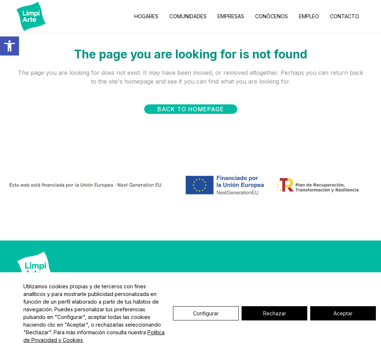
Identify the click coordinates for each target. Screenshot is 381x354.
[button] (9, 45)
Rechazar (274, 313)
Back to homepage (190, 109)
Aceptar (343, 313)
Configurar (206, 313)
